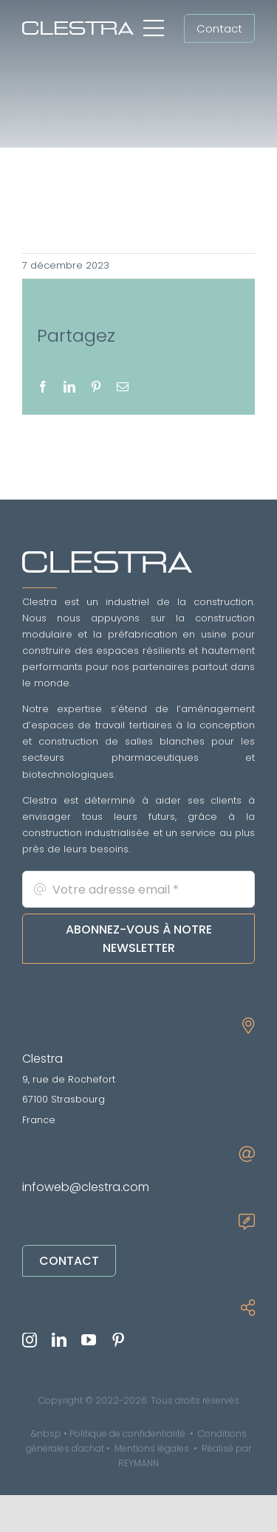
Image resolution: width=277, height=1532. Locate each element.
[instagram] (29, 1340)
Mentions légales (151, 1448)
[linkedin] (59, 1340)
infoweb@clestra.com (85, 1187)
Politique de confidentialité (127, 1433)
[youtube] (88, 1340)
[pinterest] (118, 1340)
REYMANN (138, 1463)
